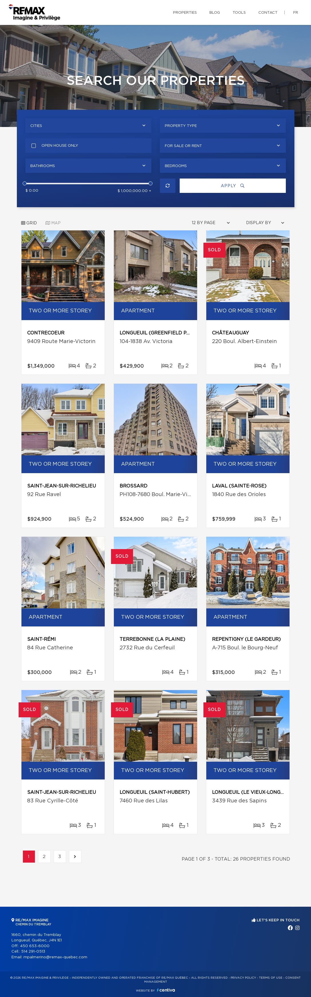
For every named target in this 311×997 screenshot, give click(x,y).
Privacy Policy (243, 977)
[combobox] (88, 125)
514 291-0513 (33, 951)
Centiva (166, 990)
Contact (268, 13)
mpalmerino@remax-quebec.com (55, 957)
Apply (232, 186)
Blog (214, 13)
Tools (239, 13)
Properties (185, 13)
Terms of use (270, 977)
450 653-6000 (34, 946)
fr (295, 13)
